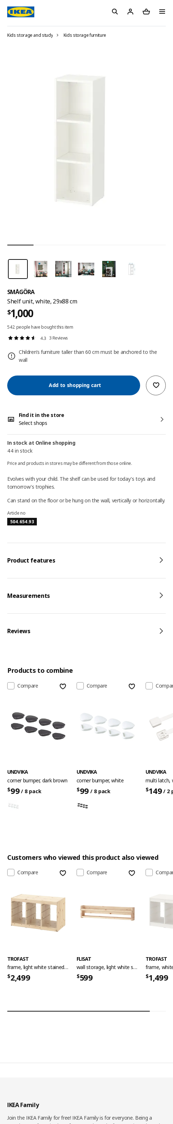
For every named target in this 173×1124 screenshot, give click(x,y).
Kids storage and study (30, 35)
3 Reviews (58, 338)
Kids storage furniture (85, 35)
